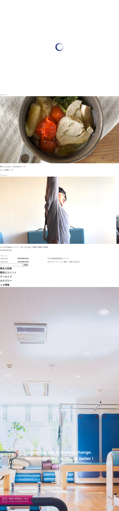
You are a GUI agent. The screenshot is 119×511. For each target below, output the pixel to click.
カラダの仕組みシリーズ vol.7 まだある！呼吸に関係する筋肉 (24, 247)
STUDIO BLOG (6, 250)
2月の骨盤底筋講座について (58, 258)
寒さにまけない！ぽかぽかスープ (12, 167)
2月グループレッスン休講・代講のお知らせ (64, 262)
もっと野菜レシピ (7, 170)
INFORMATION (23, 258)
